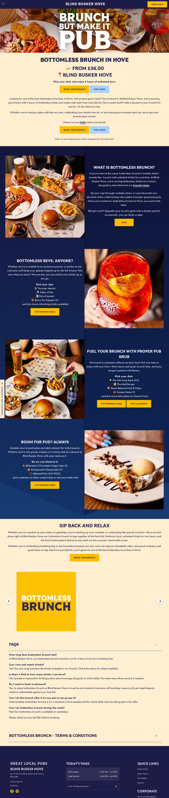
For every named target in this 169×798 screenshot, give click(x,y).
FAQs (83, 122)
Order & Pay (142, 769)
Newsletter (142, 778)
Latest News (142, 773)
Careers (140, 782)
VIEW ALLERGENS (138, 403)
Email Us (14, 785)
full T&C (37, 717)
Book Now (157, 4)
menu (93, 668)
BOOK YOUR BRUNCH (74, 89)
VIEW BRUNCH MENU (44, 311)
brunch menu (141, 185)
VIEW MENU (99, 89)
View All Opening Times (78, 786)
